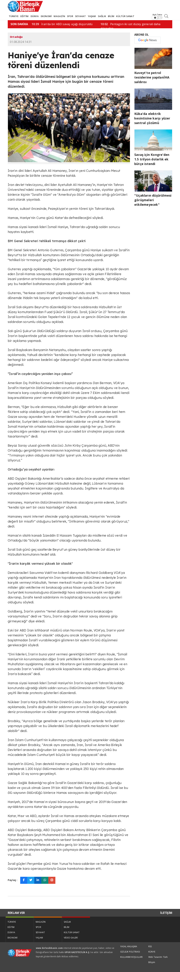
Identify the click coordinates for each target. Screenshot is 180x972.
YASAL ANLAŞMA (128, 946)
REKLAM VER (16, 913)
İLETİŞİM (166, 913)
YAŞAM (92, 16)
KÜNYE (151, 951)
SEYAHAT (80, 16)
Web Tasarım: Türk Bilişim (158, 959)
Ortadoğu (16, 36)
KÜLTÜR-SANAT (71, 932)
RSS (150, 946)
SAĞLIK (102, 16)
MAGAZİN (59, 16)
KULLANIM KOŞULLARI (131, 956)
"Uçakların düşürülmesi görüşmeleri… (79, 24)
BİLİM (111, 16)
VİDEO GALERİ (71, 937)
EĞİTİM (24, 16)
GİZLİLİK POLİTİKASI (130, 951)
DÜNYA (35, 16)
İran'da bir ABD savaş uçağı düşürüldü (148, 24)
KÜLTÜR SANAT (125, 16)
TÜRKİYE (13, 16)
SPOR (70, 16)
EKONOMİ (46, 16)
